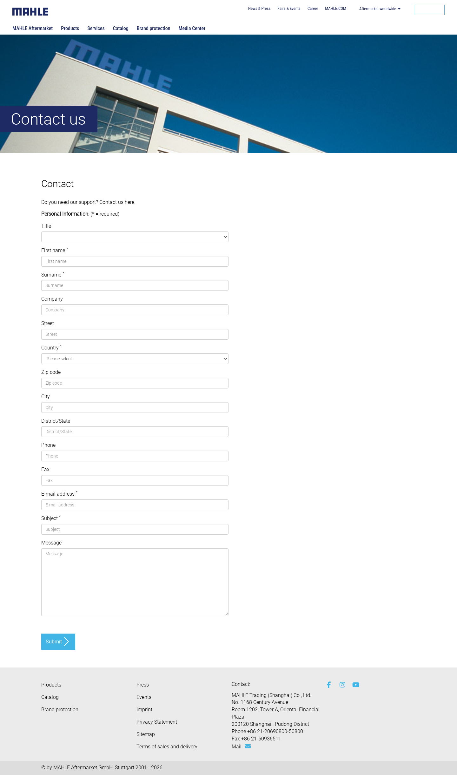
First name (54, 250)
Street (47, 323)
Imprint (144, 710)
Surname (52, 274)
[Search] (430, 10)
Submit (54, 642)
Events (143, 697)
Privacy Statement (156, 722)
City (45, 397)
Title (46, 226)
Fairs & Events (289, 8)
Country (51, 347)
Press (142, 685)
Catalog (121, 28)
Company (52, 299)
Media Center (191, 28)
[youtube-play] (353, 685)
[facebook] (328, 685)
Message (51, 543)
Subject (51, 518)
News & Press (259, 8)
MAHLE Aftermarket (32, 28)
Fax (45, 469)
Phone (48, 445)
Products (70, 28)
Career (313, 8)
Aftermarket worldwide (377, 8)
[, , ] (134, 236)
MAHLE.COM (335, 8)
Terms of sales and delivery (166, 747)
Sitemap (145, 734)
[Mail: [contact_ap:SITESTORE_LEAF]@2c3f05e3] (248, 746)
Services (95, 28)
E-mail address (59, 494)
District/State (55, 421)
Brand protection (153, 28)
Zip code (51, 372)
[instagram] (341, 685)
